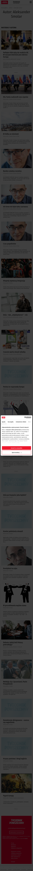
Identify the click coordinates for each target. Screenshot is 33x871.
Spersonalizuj (16, 452)
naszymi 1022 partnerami (13, 429)
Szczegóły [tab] (10, 421)
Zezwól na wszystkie (16, 448)
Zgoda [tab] (3, 421)
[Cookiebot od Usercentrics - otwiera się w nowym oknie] (24, 418)
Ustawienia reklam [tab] (21, 421)
